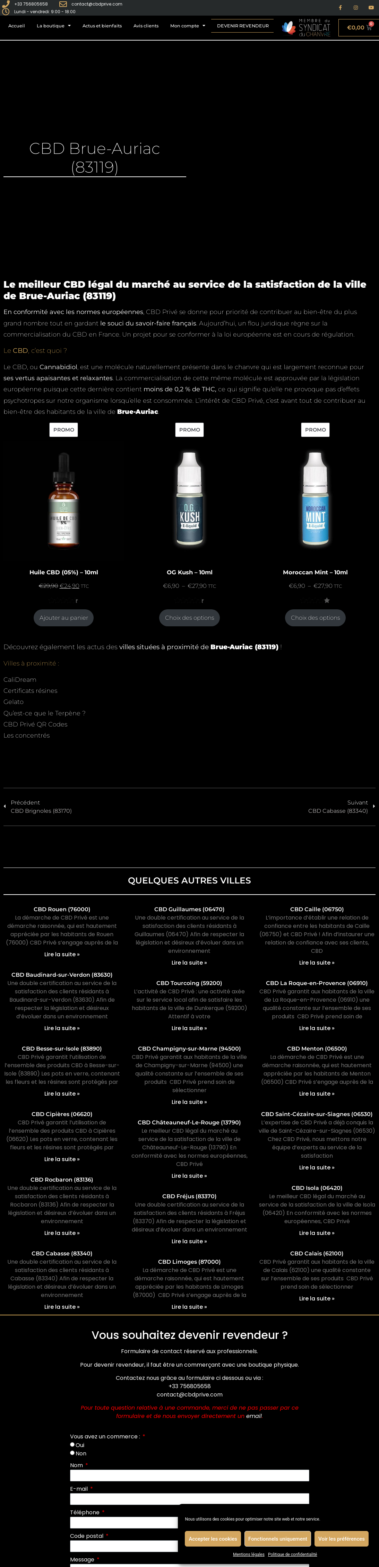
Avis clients (145, 25)
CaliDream (19, 680)
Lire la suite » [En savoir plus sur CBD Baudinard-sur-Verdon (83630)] (62, 1028)
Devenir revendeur (243, 25)
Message (83, 1560)
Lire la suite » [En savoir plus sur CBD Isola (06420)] (317, 1233)
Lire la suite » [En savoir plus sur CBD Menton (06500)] (317, 1094)
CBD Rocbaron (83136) (62, 1179)
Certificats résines (30, 691)
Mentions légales (249, 1554)
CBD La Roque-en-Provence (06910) (317, 983)
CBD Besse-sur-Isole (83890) (62, 1048)
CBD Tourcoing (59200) (189, 983)
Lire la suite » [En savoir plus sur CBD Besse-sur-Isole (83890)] (62, 1094)
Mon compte (187, 26)
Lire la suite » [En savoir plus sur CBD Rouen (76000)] (62, 954)
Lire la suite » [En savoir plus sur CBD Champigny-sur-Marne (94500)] (189, 1102)
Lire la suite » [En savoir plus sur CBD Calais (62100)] (317, 1299)
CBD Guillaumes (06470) (189, 909)
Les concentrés (26, 735)
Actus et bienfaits (102, 25)
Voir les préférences (341, 1539)
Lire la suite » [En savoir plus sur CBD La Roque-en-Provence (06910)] (317, 1028)
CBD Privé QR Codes (35, 724)
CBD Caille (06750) (317, 909)
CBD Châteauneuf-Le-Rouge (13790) (189, 1122)
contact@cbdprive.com (190, 1395)
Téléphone (85, 1512)
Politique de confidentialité (292, 1554)
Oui (80, 1445)
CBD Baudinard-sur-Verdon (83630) (62, 975)
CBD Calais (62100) (317, 1253)
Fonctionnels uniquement (277, 1539)
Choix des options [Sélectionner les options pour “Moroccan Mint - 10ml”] (315, 617)
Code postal (87, 1536)
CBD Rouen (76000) (62, 909)
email (254, 1416)
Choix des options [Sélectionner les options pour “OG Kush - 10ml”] (189, 617)
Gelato (13, 702)
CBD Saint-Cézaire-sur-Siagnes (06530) (317, 1114)
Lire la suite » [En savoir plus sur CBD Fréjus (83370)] (189, 1241)
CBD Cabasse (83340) (62, 1253)
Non (81, 1453)
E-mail (79, 1489)
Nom (77, 1465)
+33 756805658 (190, 1386)
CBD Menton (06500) (317, 1048)
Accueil (16, 25)
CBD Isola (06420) (317, 1188)
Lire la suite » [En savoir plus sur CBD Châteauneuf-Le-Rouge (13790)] (189, 1176)
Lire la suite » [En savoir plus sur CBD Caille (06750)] (317, 963)
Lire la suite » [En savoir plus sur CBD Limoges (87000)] (189, 1307)
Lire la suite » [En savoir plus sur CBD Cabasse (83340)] (62, 1307)
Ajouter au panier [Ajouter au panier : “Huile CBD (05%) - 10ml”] (64, 617)
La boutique (54, 26)
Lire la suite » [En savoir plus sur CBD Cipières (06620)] (62, 1159)
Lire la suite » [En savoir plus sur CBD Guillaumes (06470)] (189, 963)
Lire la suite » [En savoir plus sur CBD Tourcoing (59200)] (189, 1028)
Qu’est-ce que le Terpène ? (44, 713)
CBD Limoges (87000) (189, 1262)
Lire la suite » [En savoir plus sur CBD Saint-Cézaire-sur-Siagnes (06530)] (317, 1168)
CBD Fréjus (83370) (189, 1196)
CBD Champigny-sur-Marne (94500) (189, 1048)
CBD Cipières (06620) (62, 1114)
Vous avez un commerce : (105, 1436)
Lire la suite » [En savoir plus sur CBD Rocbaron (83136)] (62, 1233)
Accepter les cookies (213, 1539)
